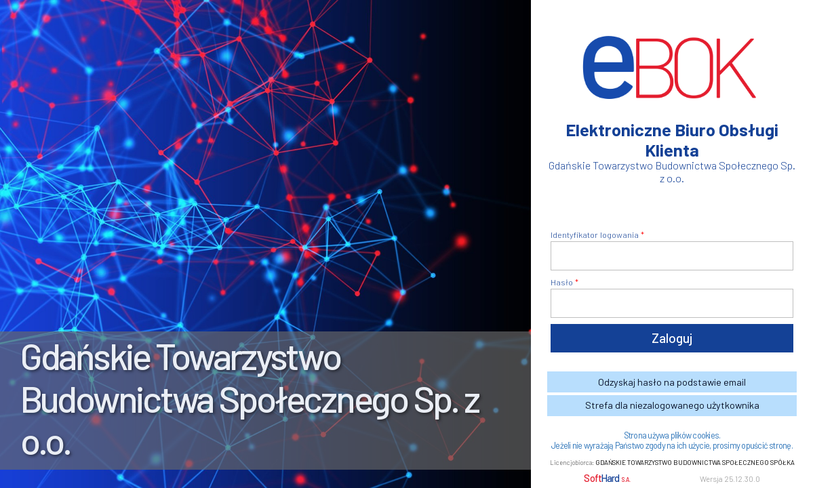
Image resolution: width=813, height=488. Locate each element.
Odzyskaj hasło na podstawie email (672, 382)
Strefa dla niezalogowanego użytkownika (672, 405)
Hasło (562, 282)
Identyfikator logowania (595, 234)
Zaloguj (672, 338)
